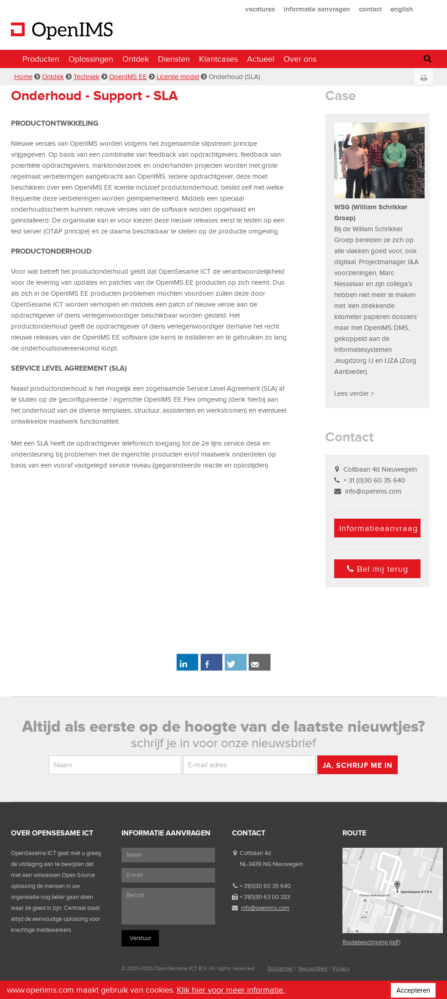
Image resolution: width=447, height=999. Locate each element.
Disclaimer (280, 968)
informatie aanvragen (317, 9)
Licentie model (178, 76)
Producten (40, 59)
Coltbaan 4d (255, 853)
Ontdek (135, 59)
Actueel (260, 59)
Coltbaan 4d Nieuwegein (380, 469)
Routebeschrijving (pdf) (371, 942)
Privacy (341, 968)
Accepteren (413, 990)
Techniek (87, 76)
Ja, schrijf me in (357, 765)
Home (23, 76)
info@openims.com (373, 491)
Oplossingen (90, 59)
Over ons (300, 59)
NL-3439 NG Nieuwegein (271, 864)
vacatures (260, 9)
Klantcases (218, 59)
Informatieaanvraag (378, 528)
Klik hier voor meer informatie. (231, 989)
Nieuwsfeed (312, 968)
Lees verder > (354, 393)
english (401, 9)
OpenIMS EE (128, 76)
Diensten (174, 59)
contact (370, 9)
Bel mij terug (377, 569)
